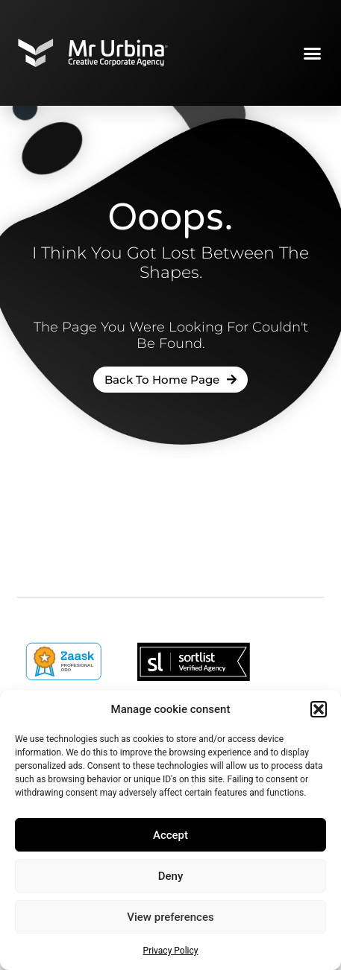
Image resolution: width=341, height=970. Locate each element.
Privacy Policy (170, 950)
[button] (318, 709)
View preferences (170, 917)
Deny (171, 876)
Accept (170, 835)
